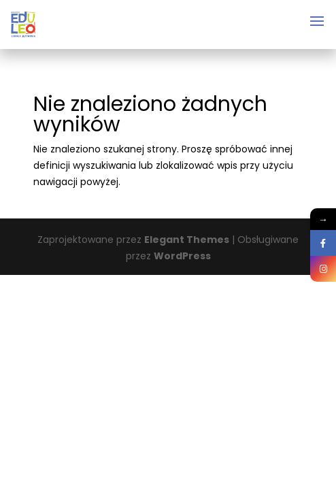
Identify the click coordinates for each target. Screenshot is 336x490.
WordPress (182, 256)
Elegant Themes (186, 239)
